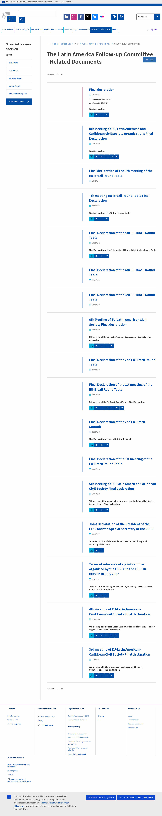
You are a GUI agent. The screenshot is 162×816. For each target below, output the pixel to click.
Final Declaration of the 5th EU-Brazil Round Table (118, 235)
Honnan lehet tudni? (63, 2)
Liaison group (12, 775)
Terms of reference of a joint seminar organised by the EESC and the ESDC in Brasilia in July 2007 (119, 574)
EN (96, 115)
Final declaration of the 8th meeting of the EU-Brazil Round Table (122, 173)
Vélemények (15, 86)
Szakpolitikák (37, 30)
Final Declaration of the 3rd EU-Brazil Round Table (118, 297)
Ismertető (13, 62)
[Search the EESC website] (37, 14)
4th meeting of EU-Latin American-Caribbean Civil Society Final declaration (121, 617)
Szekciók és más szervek (101, 30)
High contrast (114, 17)
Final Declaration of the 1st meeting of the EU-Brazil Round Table (122, 387)
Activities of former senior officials (78, 754)
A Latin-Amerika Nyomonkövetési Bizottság (96, 44)
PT (107, 115)
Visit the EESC (12, 725)
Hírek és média (57, 30)
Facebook (81, 17)
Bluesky (95, 17)
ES (102, 115)
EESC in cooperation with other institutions (19, 770)
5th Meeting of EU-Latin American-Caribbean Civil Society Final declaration (121, 486)
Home (48, 44)
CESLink (10, 779)
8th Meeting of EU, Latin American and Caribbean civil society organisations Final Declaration (122, 133)
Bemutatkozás (8, 30)
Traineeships (133, 725)
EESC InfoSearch (45, 730)
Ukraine (115, 30)
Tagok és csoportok (81, 30)
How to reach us (13, 721)
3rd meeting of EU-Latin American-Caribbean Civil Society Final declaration (121, 657)
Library (40, 725)
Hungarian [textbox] (142, 16)
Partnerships (133, 733)
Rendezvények (16, 78)
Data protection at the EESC (78, 721)
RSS (151, 59)
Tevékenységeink (23, 30)
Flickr (102, 17)
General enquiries (14, 728)
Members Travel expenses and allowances (79, 747)
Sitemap (101, 721)
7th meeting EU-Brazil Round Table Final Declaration (120, 198)
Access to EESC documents (78, 743)
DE (101, 157)
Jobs (130, 721)
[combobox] (148, 17)
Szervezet (14, 70)
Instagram (74, 17)
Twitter (88, 17)
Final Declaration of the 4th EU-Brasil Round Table (118, 272)
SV (122, 408)
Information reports (18, 94)
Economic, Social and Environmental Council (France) (19, 785)
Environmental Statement (77, 725)
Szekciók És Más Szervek (62, 44)
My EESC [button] (154, 30)
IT (106, 346)
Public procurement (135, 728)
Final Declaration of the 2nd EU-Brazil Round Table (118, 362)
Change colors (121, 17)
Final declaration (102, 89)
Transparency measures (77, 738)
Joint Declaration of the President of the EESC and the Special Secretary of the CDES (120, 529)
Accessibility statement (77, 759)
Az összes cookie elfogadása (101, 797)
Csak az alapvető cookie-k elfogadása (136, 797)
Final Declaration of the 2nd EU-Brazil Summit (118, 424)
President (68, 30)
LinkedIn (67, 17)
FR (112, 157)
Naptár (46, 30)
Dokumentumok (16, 102)
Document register (46, 721)
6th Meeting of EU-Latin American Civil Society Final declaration (119, 322)
